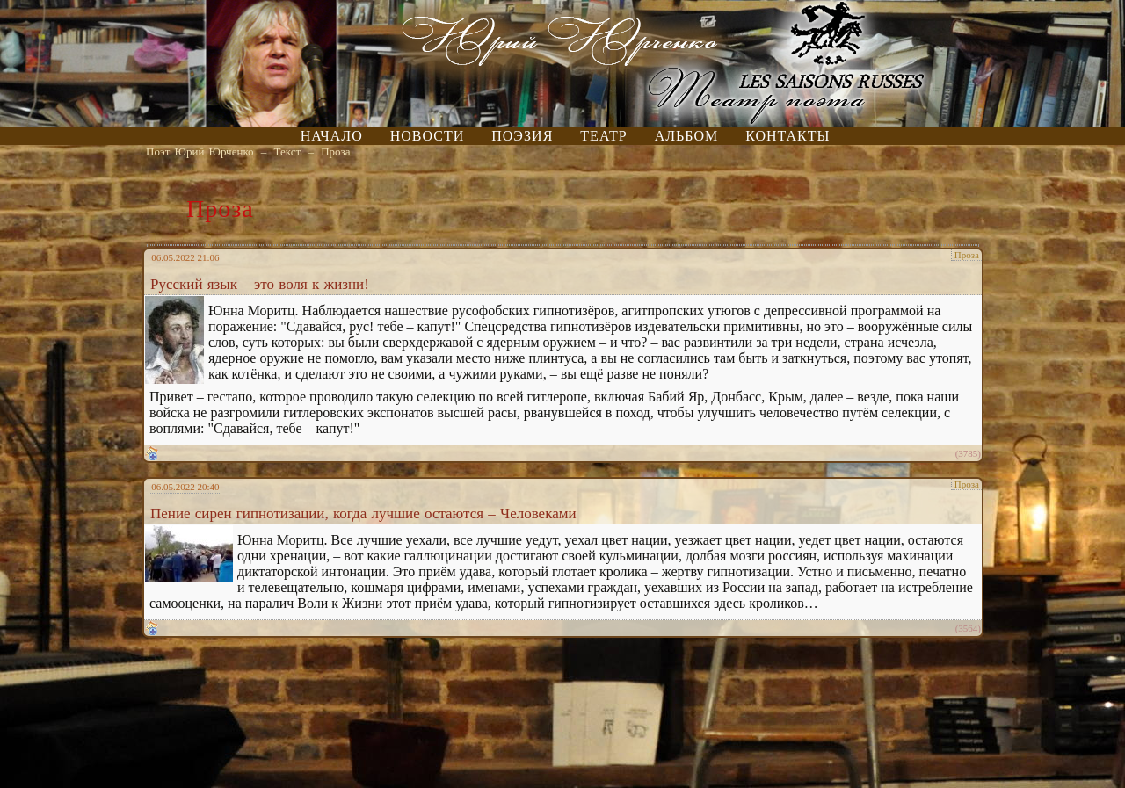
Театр (603, 135)
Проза (335, 151)
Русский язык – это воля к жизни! (259, 284)
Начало (332, 135)
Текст (287, 151)
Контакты (787, 135)
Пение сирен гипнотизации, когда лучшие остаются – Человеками (363, 513)
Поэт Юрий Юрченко (200, 151)
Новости (427, 135)
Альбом (686, 135)
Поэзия (522, 135)
